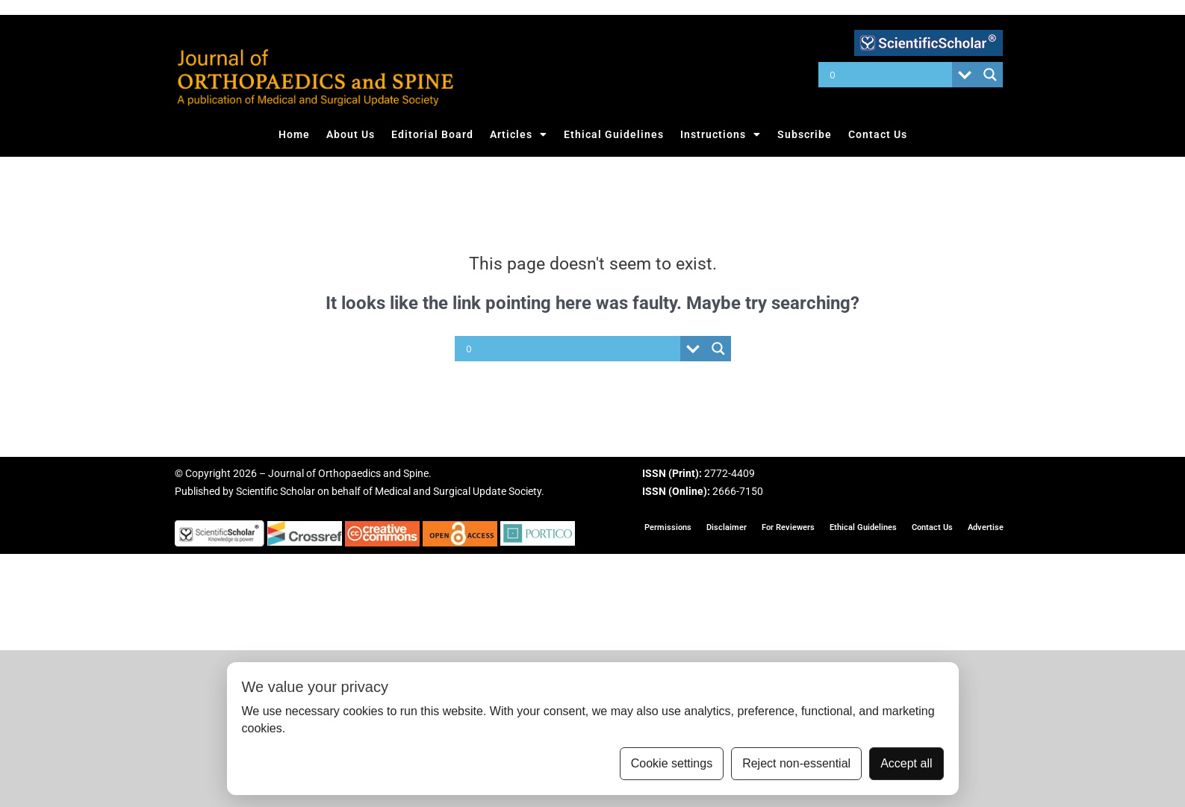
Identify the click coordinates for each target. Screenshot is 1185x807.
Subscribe (804, 134)
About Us (350, 134)
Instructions (720, 134)
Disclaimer (726, 527)
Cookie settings (671, 763)
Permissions (667, 527)
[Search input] (889, 74)
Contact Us (877, 134)
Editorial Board (432, 134)
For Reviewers (788, 527)
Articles (518, 134)
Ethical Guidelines (614, 134)
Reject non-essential (796, 763)
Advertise (986, 527)
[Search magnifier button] (990, 74)
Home (294, 134)
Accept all (906, 763)
